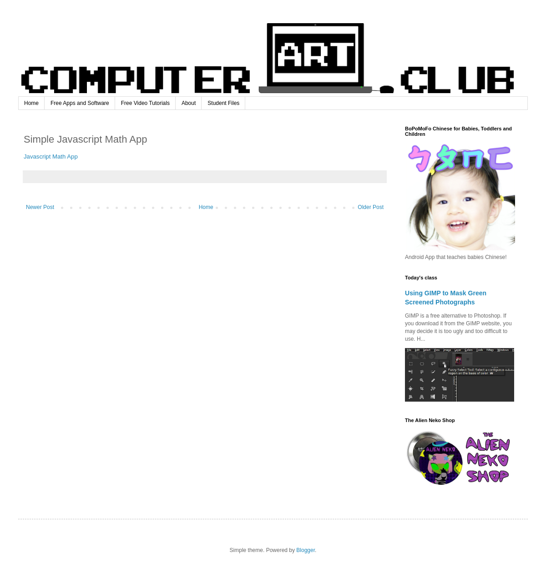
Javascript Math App (51, 156)
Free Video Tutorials (145, 103)
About (189, 103)
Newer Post (40, 207)
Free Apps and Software (80, 103)
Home (31, 103)
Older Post (371, 207)
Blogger (305, 550)
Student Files (223, 103)
